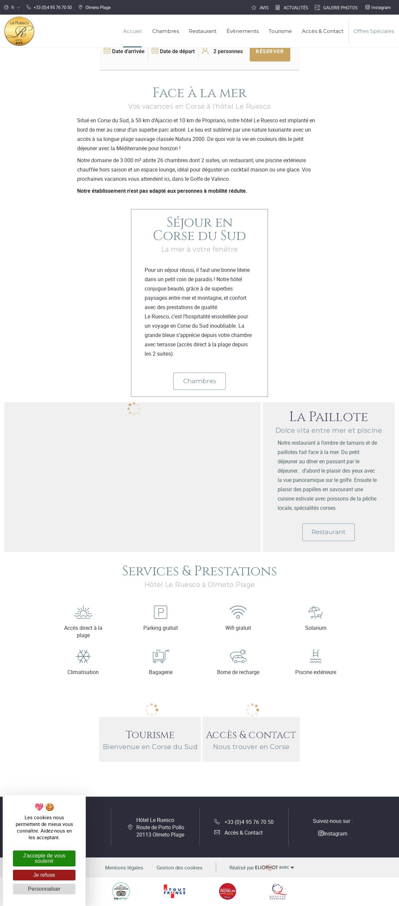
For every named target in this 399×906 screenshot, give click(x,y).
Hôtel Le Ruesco (160, 827)
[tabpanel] (132, 409)
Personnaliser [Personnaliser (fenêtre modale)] (44, 889)
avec (261, 867)
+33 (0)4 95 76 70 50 (244, 822)
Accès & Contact (238, 832)
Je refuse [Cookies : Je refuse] (44, 875)
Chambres (199, 381)
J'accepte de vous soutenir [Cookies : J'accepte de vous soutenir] (44, 858)
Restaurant (328, 532)
